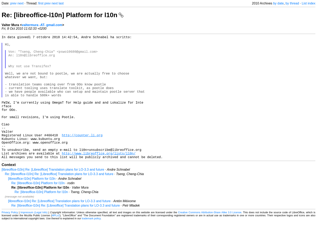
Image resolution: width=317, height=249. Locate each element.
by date (278, 3)
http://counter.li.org (82, 157)
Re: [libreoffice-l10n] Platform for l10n (63, 15)
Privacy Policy (10, 239)
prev (13, 3)
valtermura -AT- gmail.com (42, 25)
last (61, 3)
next (20, 3)
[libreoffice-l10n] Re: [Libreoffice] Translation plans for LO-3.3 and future (53, 197)
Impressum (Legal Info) (34, 239)
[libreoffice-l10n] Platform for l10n (31, 206)
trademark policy (91, 245)
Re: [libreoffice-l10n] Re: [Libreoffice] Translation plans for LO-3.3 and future (59, 201)
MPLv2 (56, 242)
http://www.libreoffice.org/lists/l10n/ (99, 180)
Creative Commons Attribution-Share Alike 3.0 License (209, 239)
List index (308, 3)
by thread (292, 3)
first (40, 3)
